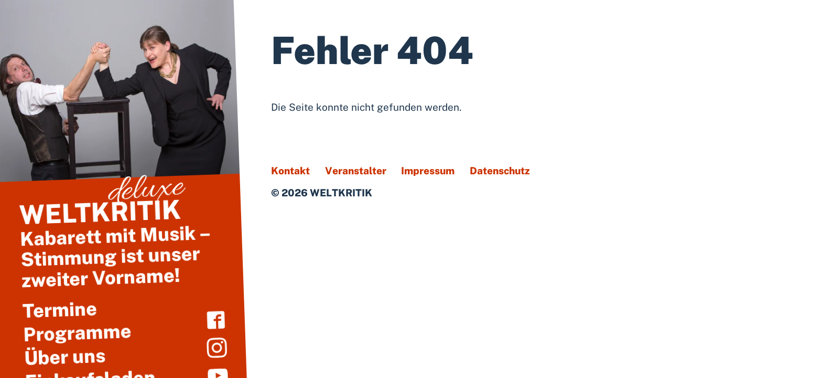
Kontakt (290, 170)
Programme (77, 332)
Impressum (428, 170)
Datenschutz (500, 170)
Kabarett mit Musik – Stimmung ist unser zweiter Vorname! (121, 242)
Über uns (64, 356)
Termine (59, 309)
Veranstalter (355, 170)
